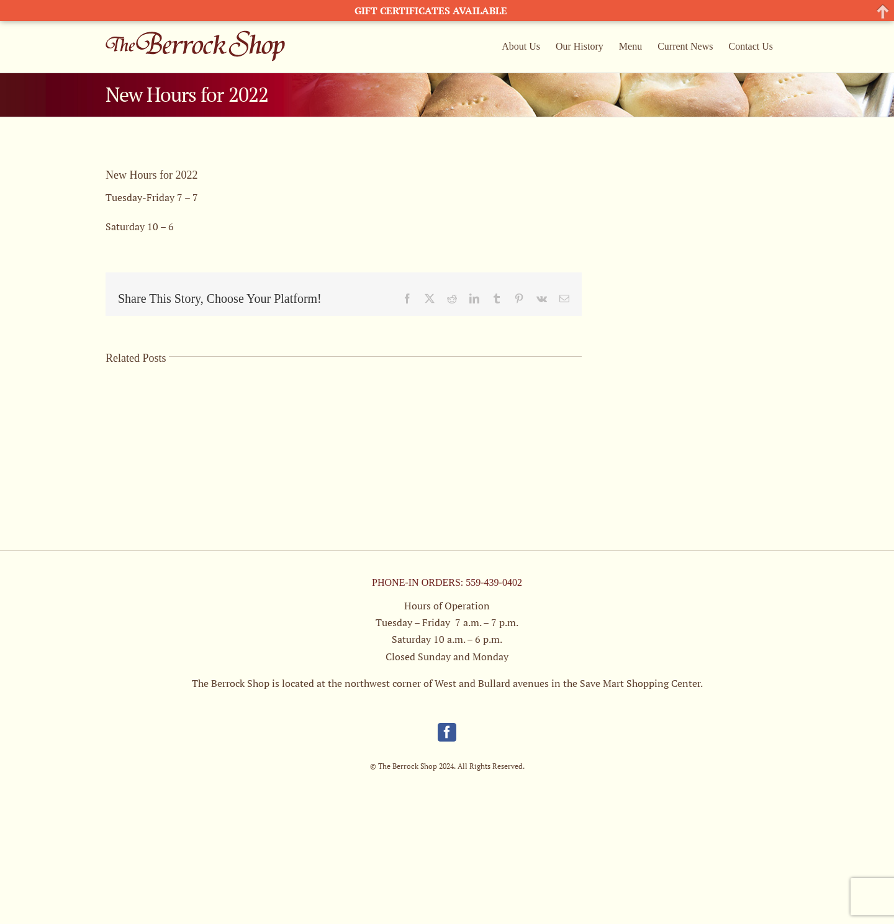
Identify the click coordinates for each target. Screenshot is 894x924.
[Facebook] (447, 732)
